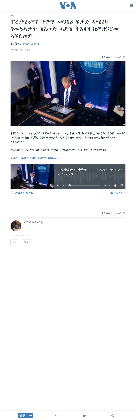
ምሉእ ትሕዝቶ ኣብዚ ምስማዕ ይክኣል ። (35, 158)
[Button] (105, 57)
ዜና (13, 15)
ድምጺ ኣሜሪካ (68, 174)
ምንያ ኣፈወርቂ (31, 43)
